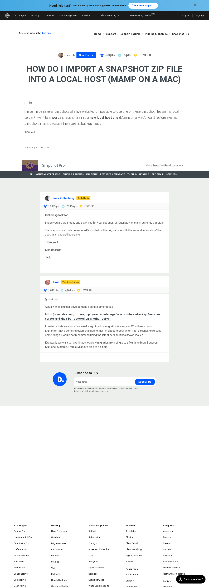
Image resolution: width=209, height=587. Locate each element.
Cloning (130, 535)
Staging (55, 554)
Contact (167, 545)
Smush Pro (19, 530)
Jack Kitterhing (63, 198)
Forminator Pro (21, 540)
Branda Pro (19, 559)
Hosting (35, 15)
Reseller (86, 15)
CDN (91, 549)
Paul (55, 282)
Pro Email (158, 174)
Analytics (93, 554)
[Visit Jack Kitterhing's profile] (47, 198)
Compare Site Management (102, 583)
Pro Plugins (20, 15)
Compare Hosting (60, 574)
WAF (53, 559)
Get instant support (143, 5)
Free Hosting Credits (142, 15)
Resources (132, 561)
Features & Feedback (112, 174)
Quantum (55, 535)
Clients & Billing (134, 545)
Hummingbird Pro (23, 535)
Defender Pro (20, 545)
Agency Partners (134, 549)
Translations (132, 566)
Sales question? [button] (193, 579)
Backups (93, 564)
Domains (49, 15)
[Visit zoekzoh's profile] (60, 55)
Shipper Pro (20, 569)
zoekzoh (69, 55)
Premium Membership (174, 564)
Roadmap (168, 549)
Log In (185, 15)
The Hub (132, 174)
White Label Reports (99, 574)
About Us (168, 530)
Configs (93, 540)
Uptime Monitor (97, 559)
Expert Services (96, 569)
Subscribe (145, 381)
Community (131, 576)
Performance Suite (98, 578)
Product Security (171, 559)
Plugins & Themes (156, 33)
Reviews (167, 540)
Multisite (92, 174)
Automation (95, 535)
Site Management (68, 15)
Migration (59, 540)
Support (111, 33)
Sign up (200, 15)
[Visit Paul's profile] (47, 282)
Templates (131, 530)
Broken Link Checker (99, 545)
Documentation (134, 580)
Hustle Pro (19, 554)
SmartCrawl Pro (22, 549)
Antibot (92, 530)
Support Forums (130, 33)
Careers (167, 535)
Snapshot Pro (180, 33)
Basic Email (57, 545)
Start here (46, 33)
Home (97, 33)
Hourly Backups (59, 569)
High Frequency (59, 530)
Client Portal (132, 540)
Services (171, 174)
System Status (170, 554)
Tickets (129, 554)
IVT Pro (17, 578)
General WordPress (48, 174)
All (32, 174)
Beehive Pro (20, 574)
